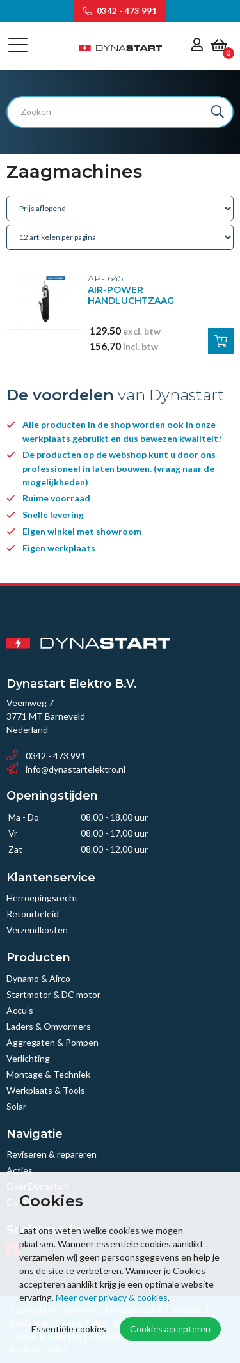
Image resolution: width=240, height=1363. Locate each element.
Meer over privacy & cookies (112, 1297)
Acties (19, 1170)
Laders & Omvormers (48, 1026)
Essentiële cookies (68, 1328)
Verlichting (28, 1058)
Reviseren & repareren (51, 1154)
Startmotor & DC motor (53, 994)
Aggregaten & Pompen (52, 1042)
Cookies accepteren (170, 1328)
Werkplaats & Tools (45, 1090)
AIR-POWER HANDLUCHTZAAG (131, 295)
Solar (16, 1106)
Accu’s (19, 1010)
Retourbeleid (32, 913)
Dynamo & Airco (38, 978)
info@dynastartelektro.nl (65, 769)
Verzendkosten (37, 929)
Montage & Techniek (48, 1074)
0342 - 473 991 (120, 11)
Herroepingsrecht (42, 897)
